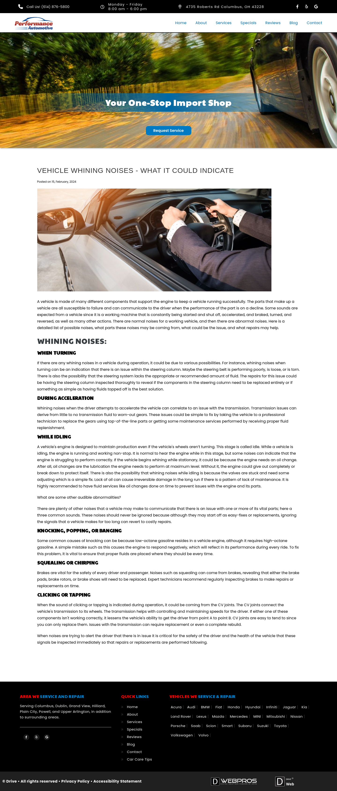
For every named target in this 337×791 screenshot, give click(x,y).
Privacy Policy (75, 781)
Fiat (219, 706)
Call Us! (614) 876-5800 (48, 6)
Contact (314, 23)
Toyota (281, 725)
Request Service (168, 130)
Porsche (178, 725)
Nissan (297, 716)
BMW (206, 706)
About (201, 23)
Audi (191, 706)
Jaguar (290, 706)
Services (223, 23)
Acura (177, 706)
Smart (228, 725)
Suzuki (263, 725)
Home (180, 23)
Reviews (273, 23)
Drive (11, 781)
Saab (196, 725)
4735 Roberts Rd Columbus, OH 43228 (225, 6)
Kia (305, 706)
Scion (211, 725)
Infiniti (272, 706)
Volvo (204, 734)
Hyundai (253, 706)
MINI (257, 716)
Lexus (201, 716)
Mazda (218, 716)
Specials (248, 23)
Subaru (245, 725)
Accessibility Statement (117, 781)
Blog (293, 23)
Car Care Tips (139, 759)
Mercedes (239, 716)
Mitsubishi (276, 716)
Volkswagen (182, 734)
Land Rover (181, 716)
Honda (234, 706)
